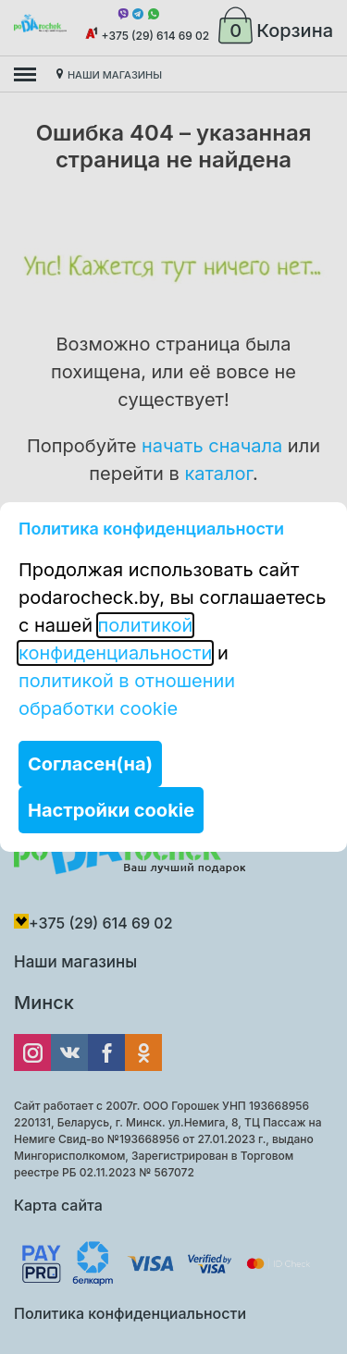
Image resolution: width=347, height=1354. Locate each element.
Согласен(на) (90, 764)
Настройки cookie (111, 810)
